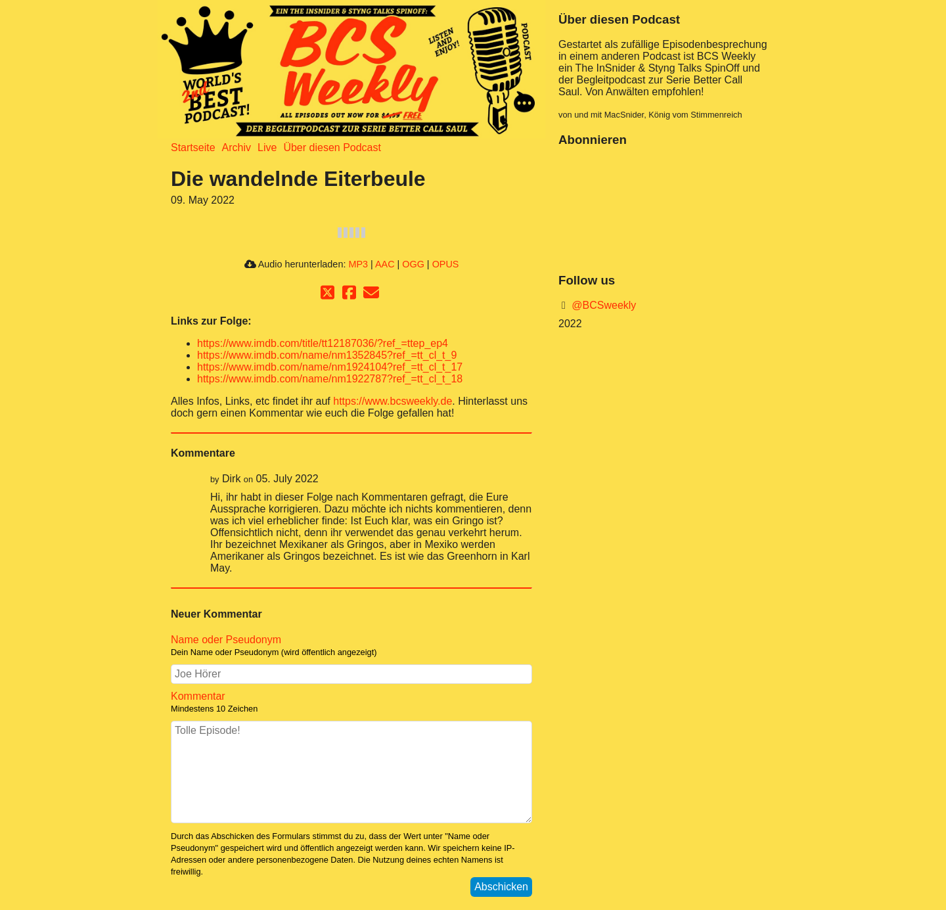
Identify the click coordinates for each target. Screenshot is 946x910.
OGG (413, 264)
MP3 (358, 264)
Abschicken (501, 886)
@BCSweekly (603, 305)
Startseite (193, 147)
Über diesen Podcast (332, 147)
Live (267, 147)
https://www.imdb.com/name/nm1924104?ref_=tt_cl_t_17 (329, 367)
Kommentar (198, 696)
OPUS (445, 264)
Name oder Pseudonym (226, 639)
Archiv (236, 147)
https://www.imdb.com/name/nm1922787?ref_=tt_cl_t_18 (329, 378)
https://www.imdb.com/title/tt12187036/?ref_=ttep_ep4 (322, 343)
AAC (385, 264)
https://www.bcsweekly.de (392, 401)
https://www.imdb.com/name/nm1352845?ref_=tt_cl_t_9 (327, 355)
